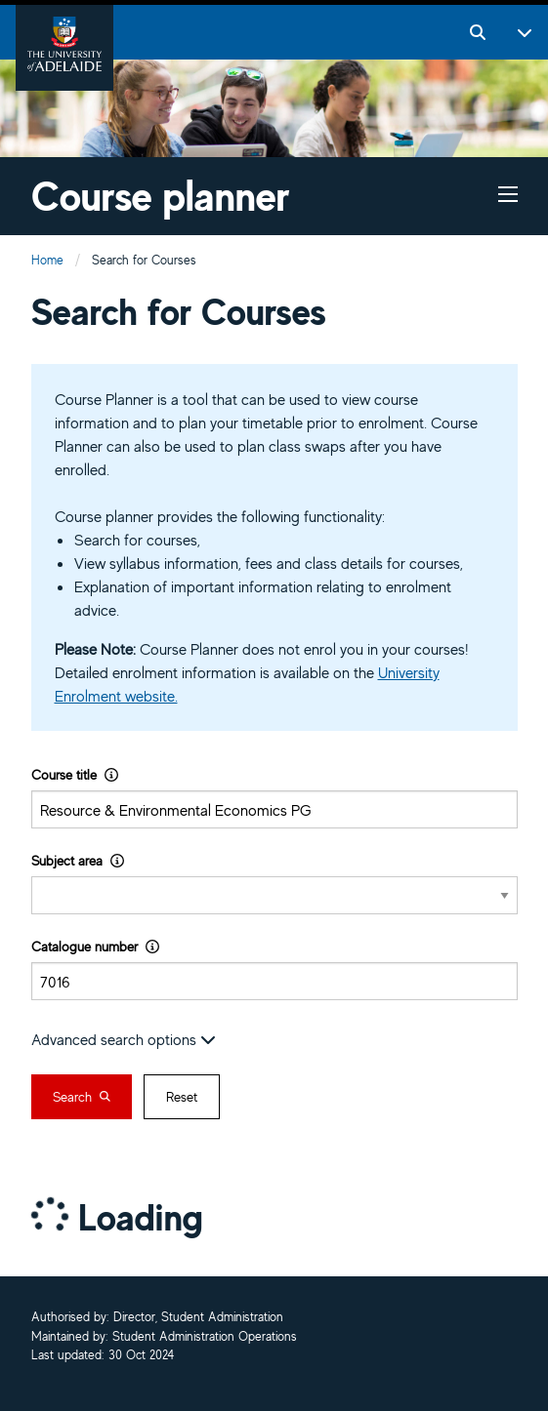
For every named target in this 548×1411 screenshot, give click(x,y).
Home (47, 260)
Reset (181, 1097)
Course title (74, 774)
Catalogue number (95, 946)
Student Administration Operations (204, 1337)
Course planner (160, 196)
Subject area (77, 860)
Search (81, 1097)
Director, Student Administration (198, 1317)
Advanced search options (123, 1039)
